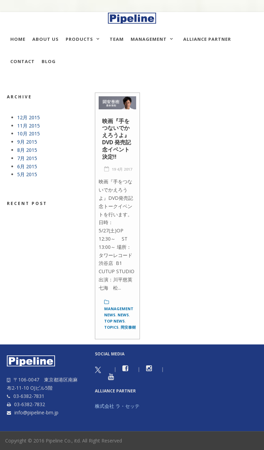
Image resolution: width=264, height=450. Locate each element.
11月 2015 (28, 125)
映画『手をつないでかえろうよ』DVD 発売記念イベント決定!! (116, 138)
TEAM (117, 39)
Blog (49, 61)
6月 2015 (27, 166)
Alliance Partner (207, 39)
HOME (17, 39)
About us (45, 39)
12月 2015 (28, 117)
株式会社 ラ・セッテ (117, 406)
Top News (114, 321)
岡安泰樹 (128, 327)
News (123, 314)
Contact (22, 61)
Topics (111, 327)
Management (149, 39)
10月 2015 (28, 133)
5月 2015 (27, 174)
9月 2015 (27, 141)
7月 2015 (27, 158)
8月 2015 (27, 150)
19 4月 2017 (122, 169)
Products (79, 39)
